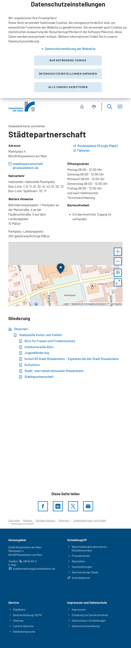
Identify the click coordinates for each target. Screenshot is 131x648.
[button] (118, 252)
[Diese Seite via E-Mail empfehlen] (88, 506)
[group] (65, 274)
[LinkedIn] (58, 506)
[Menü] (120, 106)
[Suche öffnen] (109, 106)
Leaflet (66, 304)
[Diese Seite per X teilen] (73, 506)
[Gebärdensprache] (94, 107)
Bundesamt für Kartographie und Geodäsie (89, 304)
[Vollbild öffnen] (118, 282)
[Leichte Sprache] (82, 107)
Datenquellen (116, 304)
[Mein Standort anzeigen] (118, 273)
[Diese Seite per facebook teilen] (43, 506)
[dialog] (65, 49)
